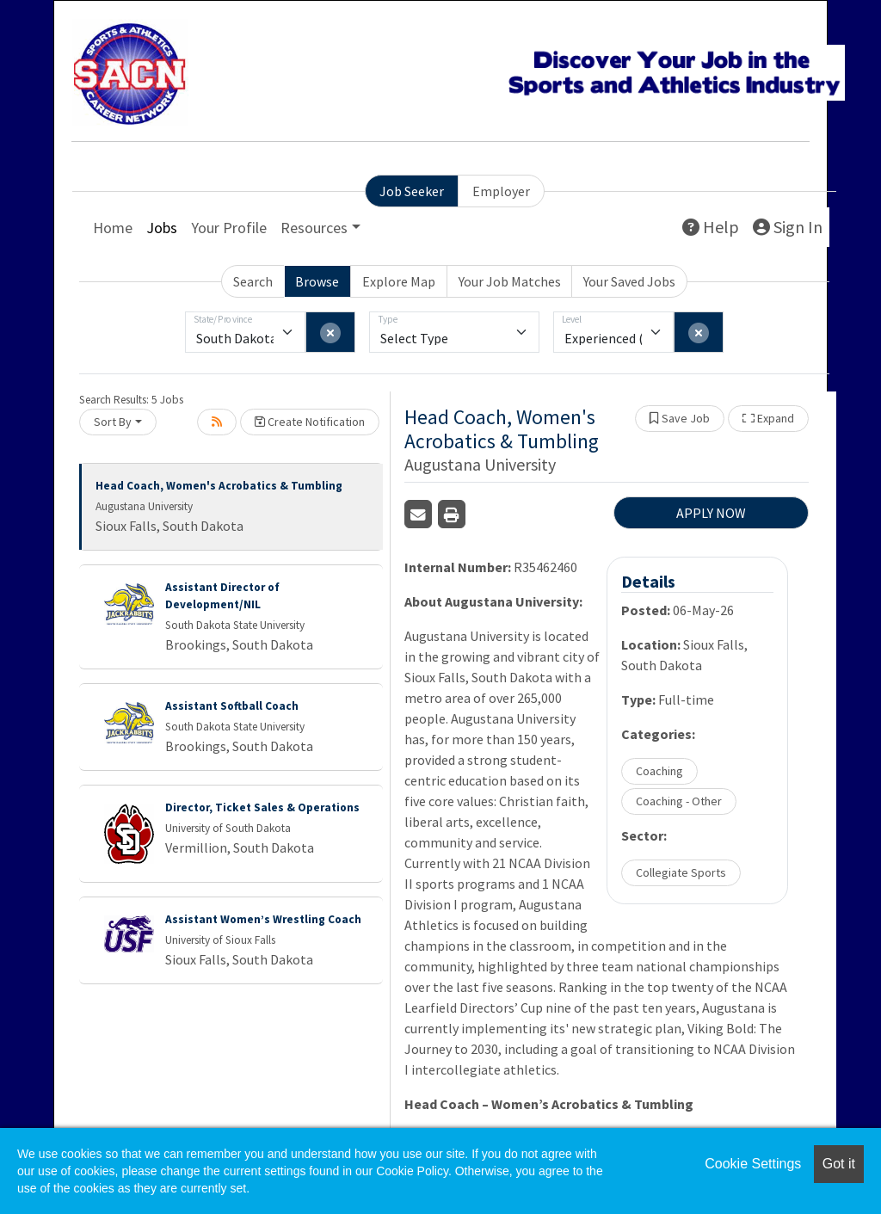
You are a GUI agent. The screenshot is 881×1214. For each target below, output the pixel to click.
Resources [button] (314, 227)
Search (253, 281)
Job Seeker (411, 191)
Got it (838, 1163)
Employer (501, 191)
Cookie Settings (753, 1163)
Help (710, 226)
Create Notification (310, 421)
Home (112, 227)
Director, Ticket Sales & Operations (262, 807)
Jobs (161, 227)
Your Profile (229, 227)
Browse (317, 281)
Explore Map (398, 281)
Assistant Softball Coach (232, 706)
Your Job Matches (510, 281)
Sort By (113, 421)
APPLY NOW (711, 512)
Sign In (787, 226)
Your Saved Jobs (629, 281)
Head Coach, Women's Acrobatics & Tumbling (218, 485)
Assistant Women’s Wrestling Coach (263, 919)
